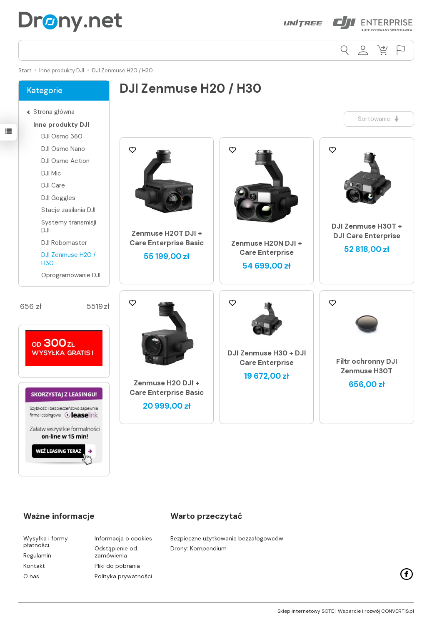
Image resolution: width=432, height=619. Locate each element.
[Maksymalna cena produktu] (95, 307)
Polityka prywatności (123, 576)
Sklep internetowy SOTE (305, 610)
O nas (31, 576)
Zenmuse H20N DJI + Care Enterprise (266, 248)
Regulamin (37, 555)
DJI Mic (51, 173)
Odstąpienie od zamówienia (116, 552)
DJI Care (53, 185)
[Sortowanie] (379, 119)
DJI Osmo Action (65, 161)
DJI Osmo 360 (61, 136)
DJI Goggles (58, 198)
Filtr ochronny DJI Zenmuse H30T (366, 366)
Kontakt (34, 566)
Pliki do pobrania (117, 566)
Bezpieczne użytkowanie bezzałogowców (226, 538)
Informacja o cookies (123, 538)
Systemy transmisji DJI (68, 226)
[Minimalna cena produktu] (27, 307)
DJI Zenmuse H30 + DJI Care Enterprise (266, 357)
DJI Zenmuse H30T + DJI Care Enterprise (367, 231)
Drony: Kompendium (198, 548)
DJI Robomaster (64, 243)
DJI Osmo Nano (63, 149)
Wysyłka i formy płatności (45, 541)
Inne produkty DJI (61, 125)
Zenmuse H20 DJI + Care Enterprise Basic (167, 387)
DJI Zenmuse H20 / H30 (68, 259)
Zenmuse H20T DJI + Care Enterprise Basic (167, 238)
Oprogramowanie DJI (70, 275)
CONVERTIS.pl (397, 610)
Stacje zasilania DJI (68, 210)
